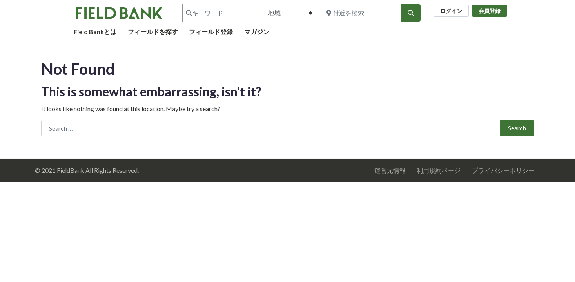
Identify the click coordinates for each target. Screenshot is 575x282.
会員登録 (490, 10)
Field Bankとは (95, 31)
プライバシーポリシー (503, 170)
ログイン (451, 10)
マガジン (256, 31)
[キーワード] (219, 13)
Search (517, 128)
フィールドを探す (153, 31)
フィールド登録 (211, 31)
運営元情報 (390, 170)
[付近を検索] (360, 13)
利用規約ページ (439, 170)
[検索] (411, 13)
